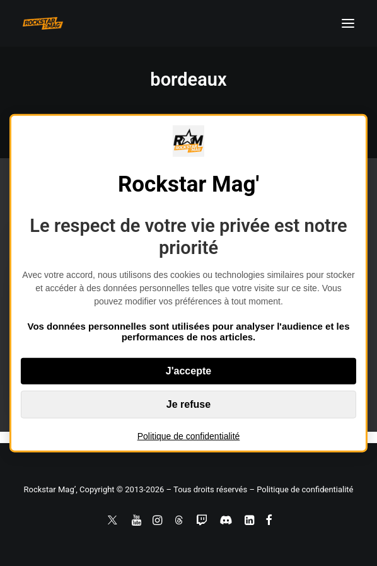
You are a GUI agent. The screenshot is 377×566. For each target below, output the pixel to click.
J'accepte (188, 370)
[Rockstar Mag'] (43, 23)
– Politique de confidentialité (301, 489)
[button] (348, 23)
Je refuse (188, 403)
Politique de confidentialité (188, 435)
